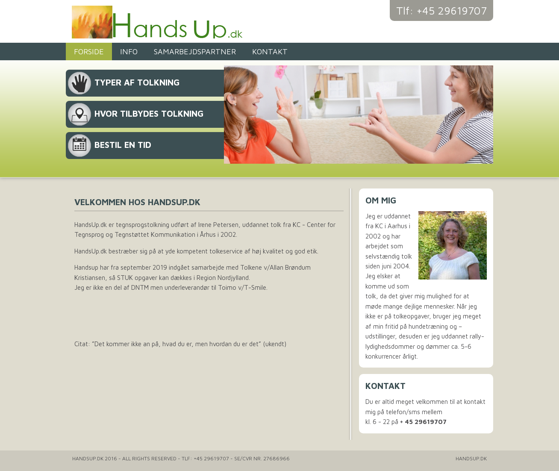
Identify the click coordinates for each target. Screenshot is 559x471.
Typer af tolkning (136, 82)
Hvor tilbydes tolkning (148, 113)
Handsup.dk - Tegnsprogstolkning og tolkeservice (177, 21)
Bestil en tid (122, 145)
